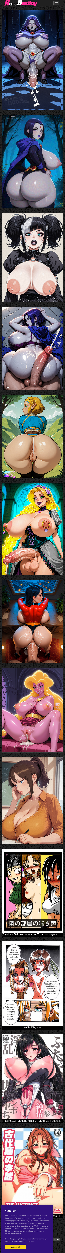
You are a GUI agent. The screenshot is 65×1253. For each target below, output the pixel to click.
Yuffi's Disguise (32, 1027)
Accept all (15, 1247)
